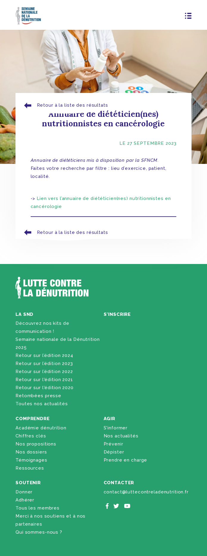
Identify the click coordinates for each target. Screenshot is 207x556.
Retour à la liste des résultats (65, 105)
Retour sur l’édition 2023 (44, 363)
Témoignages (31, 460)
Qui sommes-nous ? (38, 532)
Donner (23, 492)
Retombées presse (38, 395)
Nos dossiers (31, 452)
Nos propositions (35, 444)
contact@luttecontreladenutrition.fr (146, 492)
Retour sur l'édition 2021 (44, 379)
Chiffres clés (30, 436)
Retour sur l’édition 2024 (44, 355)
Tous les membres (37, 508)
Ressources (29, 468)
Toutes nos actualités (41, 403)
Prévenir (113, 444)
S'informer (116, 428)
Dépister (114, 452)
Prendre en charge (125, 460)
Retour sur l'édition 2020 (44, 387)
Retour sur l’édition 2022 (44, 371)
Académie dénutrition (40, 428)
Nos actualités (121, 436)
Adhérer (24, 500)
